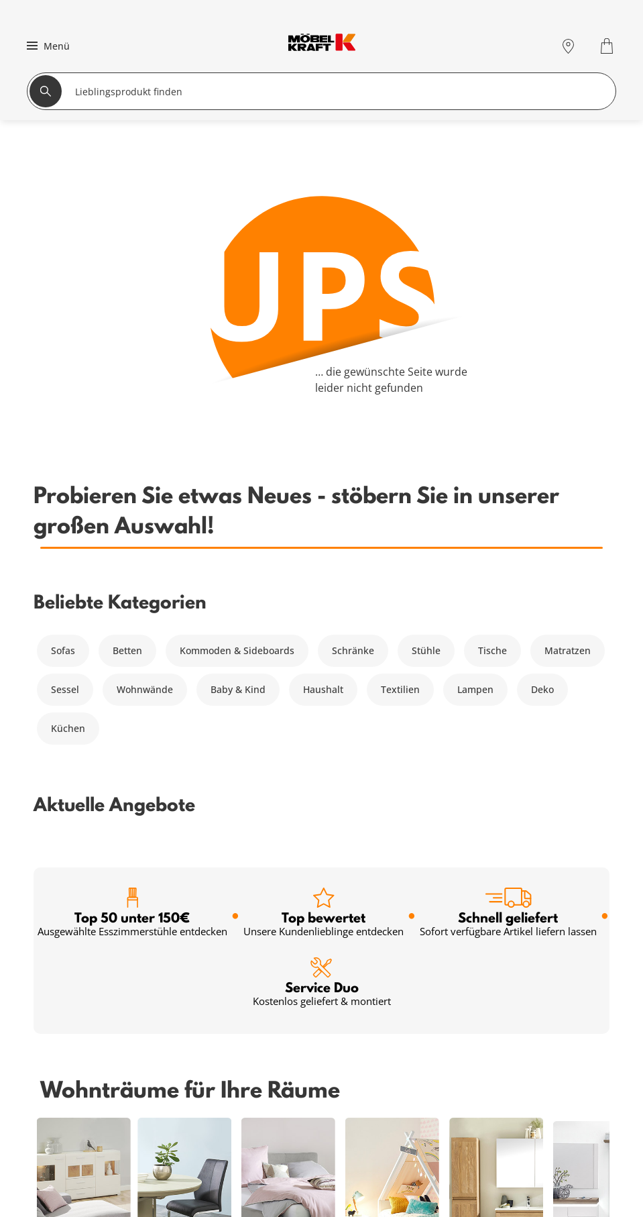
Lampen (475, 689)
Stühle (426, 650)
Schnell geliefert (508, 913)
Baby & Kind (238, 689)
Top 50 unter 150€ (132, 913)
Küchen (68, 728)
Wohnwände (145, 689)
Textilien (400, 689)
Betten (127, 650)
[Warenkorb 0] (608, 46)
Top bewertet (323, 913)
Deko (542, 689)
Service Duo (322, 982)
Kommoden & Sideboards (237, 650)
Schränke (353, 650)
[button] (46, 45)
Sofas (63, 650)
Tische (492, 650)
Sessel (65, 689)
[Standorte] (568, 46)
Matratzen (567, 650)
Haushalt (323, 689)
